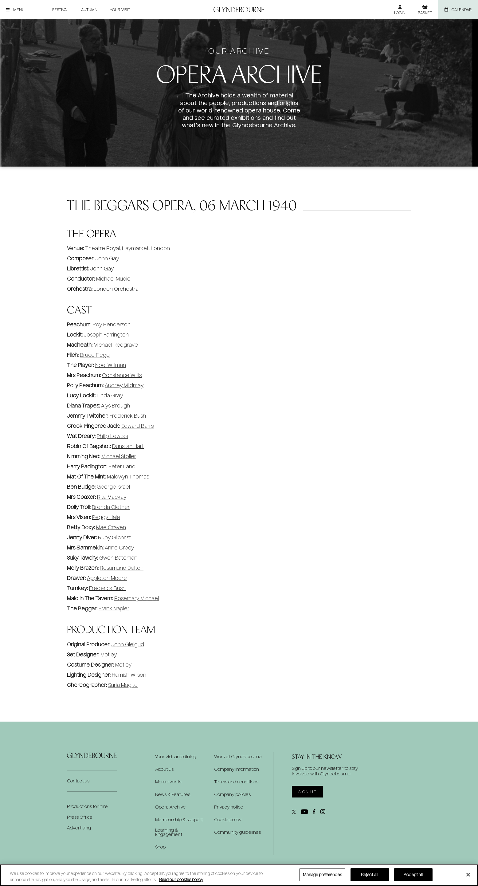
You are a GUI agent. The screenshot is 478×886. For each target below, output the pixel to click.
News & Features (172, 794)
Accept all (413, 874)
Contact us (78, 781)
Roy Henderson (111, 324)
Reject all (369, 874)
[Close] (468, 874)
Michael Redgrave (116, 344)
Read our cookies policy (181, 879)
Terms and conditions (236, 782)
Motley (108, 654)
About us (164, 769)
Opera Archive (170, 807)
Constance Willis (122, 375)
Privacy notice (228, 807)
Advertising (79, 828)
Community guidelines (237, 832)
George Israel (113, 486)
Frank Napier (114, 608)
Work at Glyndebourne (238, 756)
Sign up (307, 791)
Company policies (232, 794)
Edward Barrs (137, 426)
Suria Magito (123, 685)
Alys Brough (115, 405)
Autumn (89, 9)
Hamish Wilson (129, 674)
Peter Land (121, 466)
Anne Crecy (119, 547)
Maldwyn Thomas (128, 476)
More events (168, 782)
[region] (239, 875)
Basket (425, 12)
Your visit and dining (175, 756)
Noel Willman (110, 365)
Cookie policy (227, 819)
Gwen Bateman (118, 557)
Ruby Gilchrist (114, 537)
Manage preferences (322, 874)
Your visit (120, 9)
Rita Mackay (111, 497)
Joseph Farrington (106, 334)
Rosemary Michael (136, 598)
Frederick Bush (127, 415)
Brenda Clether (111, 507)
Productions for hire (87, 806)
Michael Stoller (118, 456)
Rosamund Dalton (121, 568)
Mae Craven (111, 527)
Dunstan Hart (128, 446)
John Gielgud (128, 644)
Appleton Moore (107, 578)
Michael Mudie (113, 278)
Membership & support (179, 819)
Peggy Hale (106, 517)
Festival (60, 9)
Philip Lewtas (112, 436)
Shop (160, 847)
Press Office (79, 817)
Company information (236, 769)
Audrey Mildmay (124, 385)
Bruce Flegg (95, 355)
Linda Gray (110, 395)
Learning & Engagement (168, 832)
